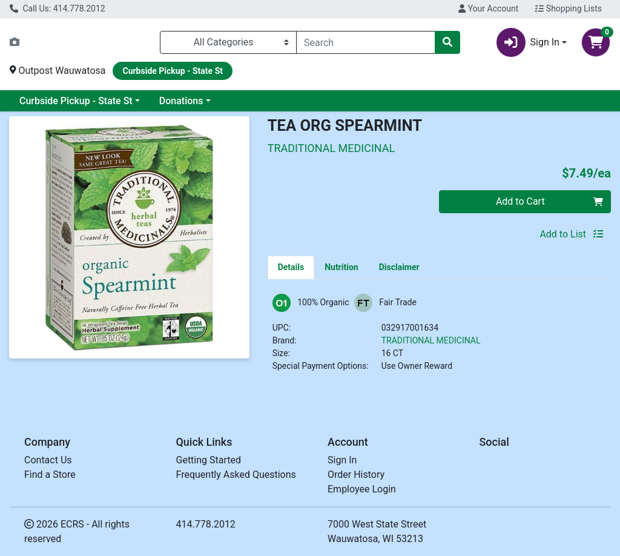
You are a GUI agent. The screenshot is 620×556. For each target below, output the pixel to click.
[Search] (365, 42)
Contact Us (48, 460)
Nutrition (341, 267)
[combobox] (365, 42)
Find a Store (50, 474)
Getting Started (209, 460)
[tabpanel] (439, 338)
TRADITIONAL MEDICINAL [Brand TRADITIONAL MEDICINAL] (431, 340)
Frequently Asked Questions (236, 474)
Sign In (342, 460)
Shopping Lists (568, 8)
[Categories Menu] (228, 42)
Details (291, 267)
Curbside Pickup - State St (76, 101)
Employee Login (362, 489)
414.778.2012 (206, 524)
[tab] (291, 267)
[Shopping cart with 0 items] (595, 42)
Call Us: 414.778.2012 (57, 8)
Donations (181, 101)
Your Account (488, 8)
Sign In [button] (527, 42)
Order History (356, 474)
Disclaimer (399, 267)
